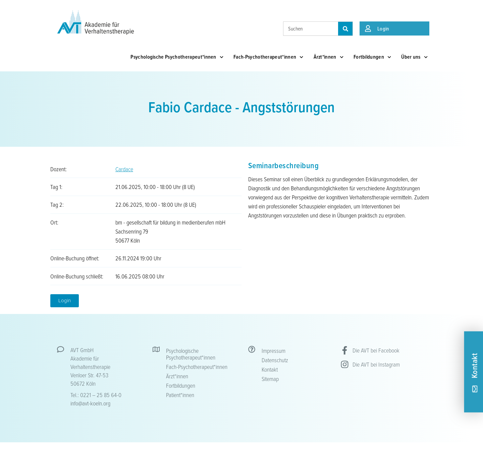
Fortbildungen (372, 57)
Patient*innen (180, 395)
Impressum (273, 350)
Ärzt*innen (328, 57)
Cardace (124, 169)
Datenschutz (275, 360)
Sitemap (270, 379)
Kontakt (270, 369)
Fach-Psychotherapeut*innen (268, 57)
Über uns (414, 57)
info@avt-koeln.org (90, 403)
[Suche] (345, 29)
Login (383, 28)
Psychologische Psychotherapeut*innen (176, 57)
